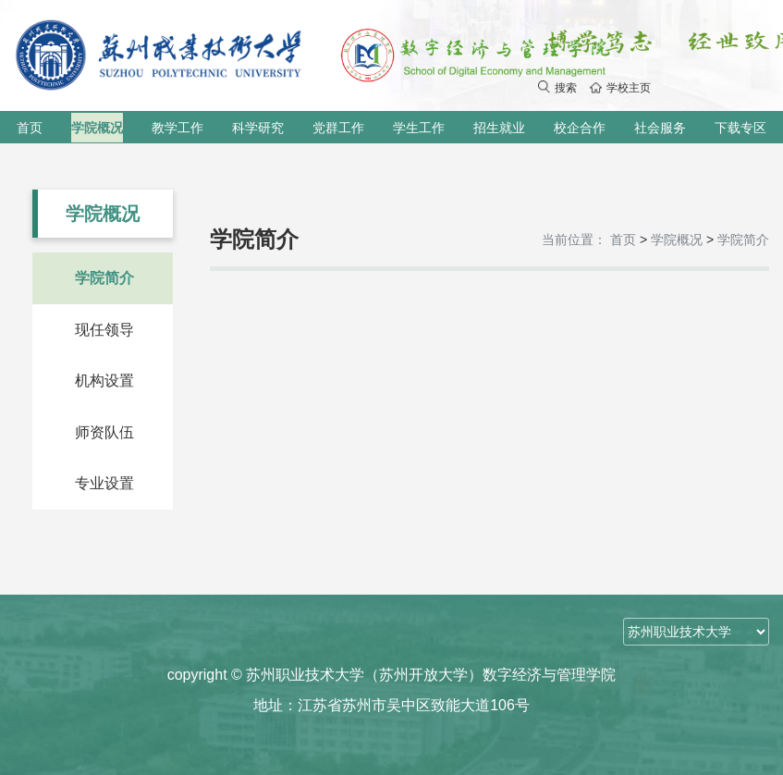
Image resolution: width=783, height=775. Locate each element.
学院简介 (104, 278)
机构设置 (104, 380)
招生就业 (499, 127)
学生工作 (419, 127)
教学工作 (177, 127)
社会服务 (660, 127)
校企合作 (580, 127)
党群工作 (338, 127)
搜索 (557, 87)
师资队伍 (104, 432)
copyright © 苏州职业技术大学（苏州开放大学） (392, 675)
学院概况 (97, 127)
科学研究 (258, 127)
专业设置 (104, 483)
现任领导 (104, 330)
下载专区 (740, 127)
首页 (30, 127)
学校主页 (620, 87)
